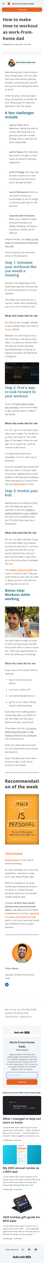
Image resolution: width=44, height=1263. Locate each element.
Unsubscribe (11, 1016)
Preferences (25, 1016)
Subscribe (22, 10)
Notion (8, 329)
